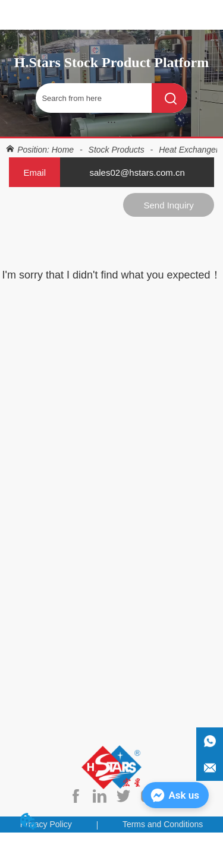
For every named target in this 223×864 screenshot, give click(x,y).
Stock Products (116, 149)
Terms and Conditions (163, 824)
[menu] (111, 122)
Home (62, 149)
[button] (111, 122)
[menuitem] (111, 122)
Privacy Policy (46, 824)
